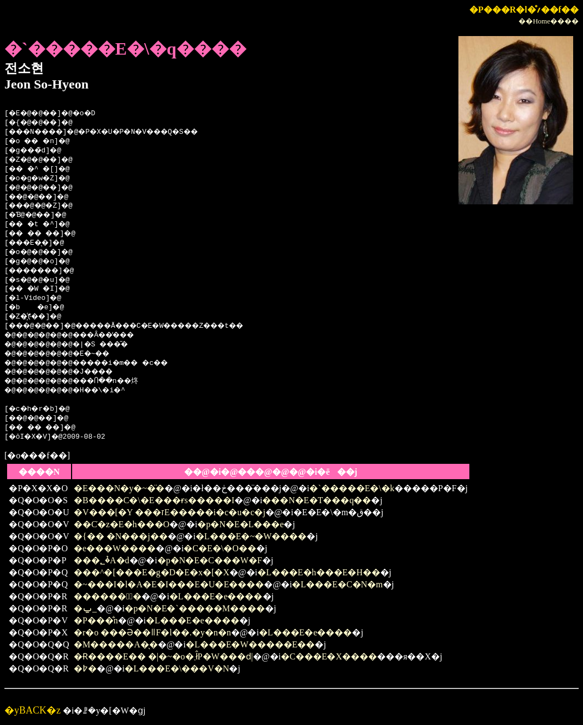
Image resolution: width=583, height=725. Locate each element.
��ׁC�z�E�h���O (121, 524)
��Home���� (549, 21)
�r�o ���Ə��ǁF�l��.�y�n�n (152, 632)
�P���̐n (96, 620)
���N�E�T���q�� (316, 500)
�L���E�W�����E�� (250, 644)
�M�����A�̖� (116, 644)
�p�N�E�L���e (240, 524)
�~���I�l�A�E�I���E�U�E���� (169, 584)
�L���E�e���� (216, 596)
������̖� (108, 596)
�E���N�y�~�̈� (119, 488)
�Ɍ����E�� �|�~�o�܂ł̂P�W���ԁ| (163, 656)
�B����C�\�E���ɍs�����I (154, 500)
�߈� (85, 668)
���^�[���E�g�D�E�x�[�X (151, 572)
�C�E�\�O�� (220, 548)
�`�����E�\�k (351, 488)
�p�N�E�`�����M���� (195, 608)
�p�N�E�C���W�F (209, 560)
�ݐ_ (85, 608)
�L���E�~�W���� (251, 536)
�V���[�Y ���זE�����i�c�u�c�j (170, 512)
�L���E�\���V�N (177, 668)
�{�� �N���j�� (121, 536)
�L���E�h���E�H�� (318, 572)
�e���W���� (115, 548)
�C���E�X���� (329, 656)
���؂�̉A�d (101, 560)
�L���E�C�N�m (337, 584)
